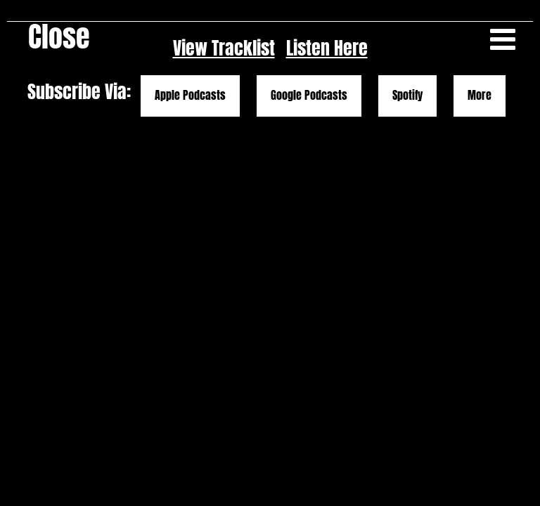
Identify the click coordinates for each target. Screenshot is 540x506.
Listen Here (327, 48)
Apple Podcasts (190, 95)
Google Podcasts (309, 95)
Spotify (407, 95)
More (479, 95)
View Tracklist (224, 48)
